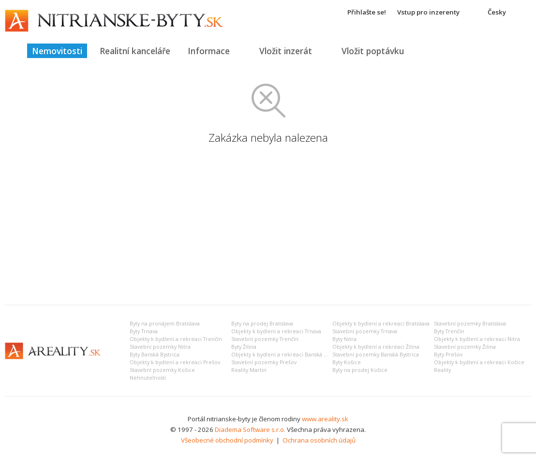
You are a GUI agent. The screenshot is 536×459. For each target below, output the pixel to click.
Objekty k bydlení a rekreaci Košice (479, 362)
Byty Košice (346, 362)
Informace (209, 51)
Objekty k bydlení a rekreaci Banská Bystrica (287, 354)
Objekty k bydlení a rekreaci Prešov (175, 362)
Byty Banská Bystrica (154, 354)
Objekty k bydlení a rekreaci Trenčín (176, 339)
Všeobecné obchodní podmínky (227, 440)
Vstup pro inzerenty (428, 12)
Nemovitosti (57, 51)
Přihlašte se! (366, 12)
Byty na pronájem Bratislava (165, 323)
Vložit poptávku (373, 51)
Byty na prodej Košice (359, 370)
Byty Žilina (243, 346)
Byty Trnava (144, 331)
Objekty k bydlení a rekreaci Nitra (477, 339)
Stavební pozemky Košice (162, 370)
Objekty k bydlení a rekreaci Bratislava (381, 323)
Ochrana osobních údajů (319, 440)
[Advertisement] (268, 225)
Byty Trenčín (449, 331)
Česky (497, 12)
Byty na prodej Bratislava (262, 323)
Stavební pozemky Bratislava (470, 323)
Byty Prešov (448, 354)
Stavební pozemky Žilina (465, 346)
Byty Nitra (344, 339)
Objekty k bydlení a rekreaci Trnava (276, 331)
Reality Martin (249, 370)
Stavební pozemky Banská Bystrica (375, 354)
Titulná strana (12, 51)
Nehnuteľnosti (148, 377)
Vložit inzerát (285, 51)
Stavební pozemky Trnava (364, 331)
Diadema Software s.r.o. (250, 429)
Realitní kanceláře (135, 51)
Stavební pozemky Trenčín (264, 339)
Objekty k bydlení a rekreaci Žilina (375, 346)
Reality (442, 370)
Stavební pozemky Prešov (264, 362)
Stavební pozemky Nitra (160, 346)
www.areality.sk (325, 419)
